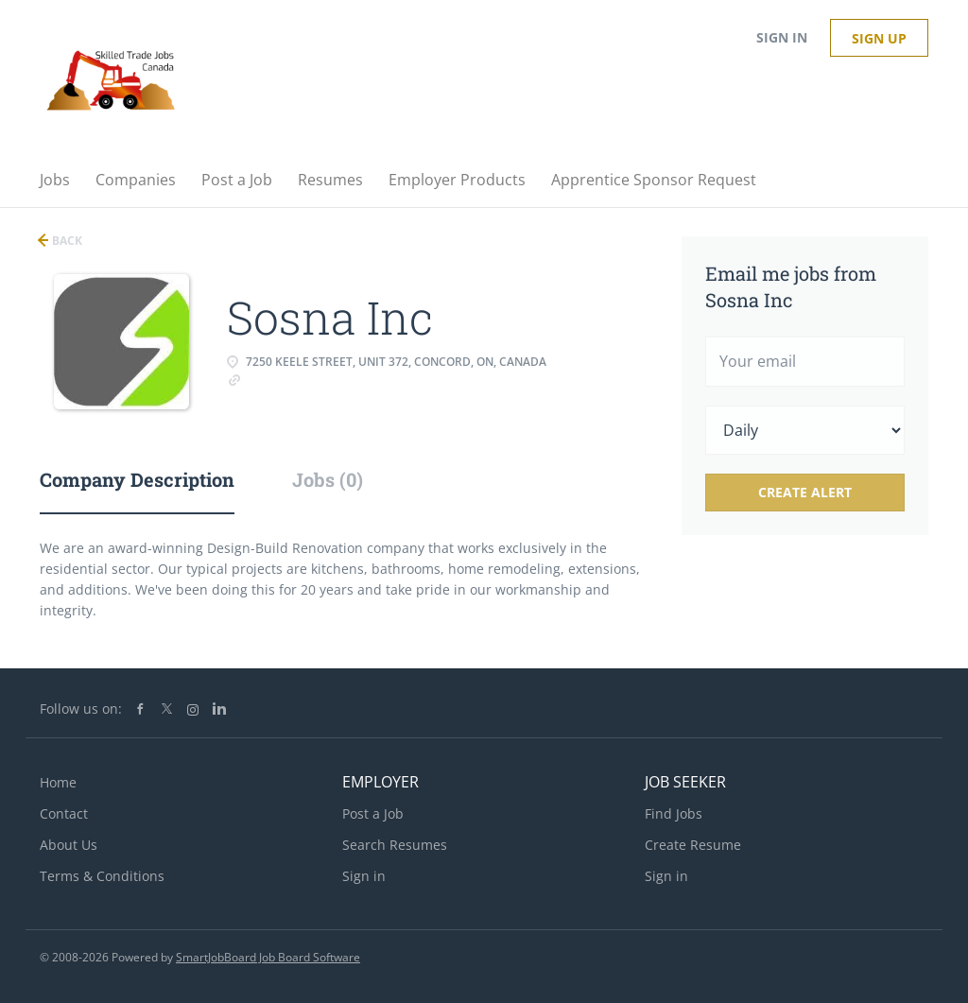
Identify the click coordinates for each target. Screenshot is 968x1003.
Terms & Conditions (102, 876)
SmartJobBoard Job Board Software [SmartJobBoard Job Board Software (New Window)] (268, 957)
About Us (68, 845)
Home (58, 782)
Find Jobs (673, 813)
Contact (64, 813)
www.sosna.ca (289, 379)
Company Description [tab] (137, 479)
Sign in (781, 37)
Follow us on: (81, 709)
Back (65, 241)
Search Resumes (394, 845)
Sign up (879, 38)
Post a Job (373, 813)
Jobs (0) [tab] (327, 479)
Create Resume (693, 845)
